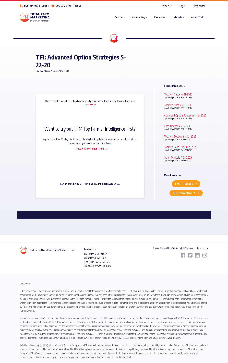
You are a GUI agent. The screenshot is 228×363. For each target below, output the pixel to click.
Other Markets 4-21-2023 (178, 157)
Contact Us (166, 6)
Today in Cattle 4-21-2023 (178, 94)
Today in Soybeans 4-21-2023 (180, 136)
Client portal (198, 6)
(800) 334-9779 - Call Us (97, 261)
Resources (159, 17)
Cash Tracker (184, 184)
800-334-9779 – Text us (68, 5)
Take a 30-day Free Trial (90, 148)
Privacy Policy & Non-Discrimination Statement (173, 248)
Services (119, 17)
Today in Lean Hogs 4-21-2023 (180, 147)
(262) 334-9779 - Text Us (97, 265)
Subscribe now (88, 155)
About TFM (197, 17)
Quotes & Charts (184, 193)
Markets (178, 17)
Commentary (138, 17)
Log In (182, 6)
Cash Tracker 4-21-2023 (177, 126)
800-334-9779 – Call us (36, 5)
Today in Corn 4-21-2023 (177, 105)
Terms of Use (202, 248)
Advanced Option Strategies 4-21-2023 (185, 115)
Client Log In (90, 104)
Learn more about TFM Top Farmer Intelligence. (90, 183)
